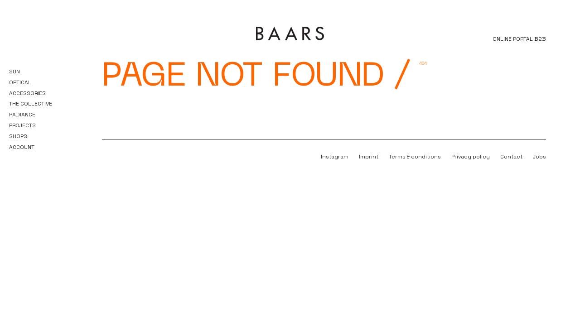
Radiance (22, 114)
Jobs (539, 156)
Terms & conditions (415, 156)
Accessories (27, 93)
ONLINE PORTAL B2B (519, 39)
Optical (20, 82)
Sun (14, 71)
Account (21, 147)
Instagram (334, 156)
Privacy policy (470, 156)
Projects (22, 125)
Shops (18, 136)
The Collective (30, 103)
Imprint (368, 156)
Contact (511, 156)
